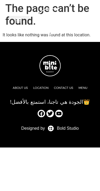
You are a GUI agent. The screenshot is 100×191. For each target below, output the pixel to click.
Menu (83, 88)
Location (41, 88)
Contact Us (63, 88)
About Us (20, 88)
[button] (19, 20)
